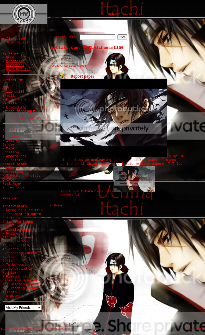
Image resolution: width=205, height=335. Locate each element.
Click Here (16, 100)
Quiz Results (18, 69)
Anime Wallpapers (57, 328)
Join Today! (17, 43)
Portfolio (15, 61)
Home (10, 57)
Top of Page (195, 328)
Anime (5, 328)
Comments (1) (69, 194)
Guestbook (15, 65)
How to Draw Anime (27, 328)
